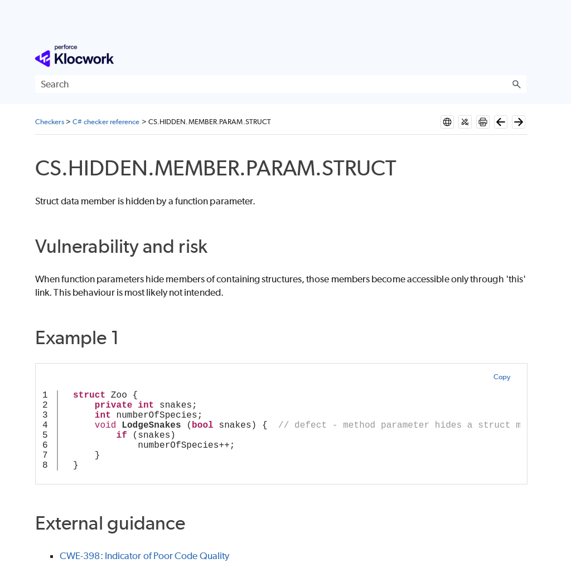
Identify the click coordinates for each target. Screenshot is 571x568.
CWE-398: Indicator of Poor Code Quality (144, 555)
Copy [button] (501, 377)
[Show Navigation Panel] (520, 55)
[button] (516, 84)
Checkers (49, 121)
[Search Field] (280, 84)
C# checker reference (106, 121)
